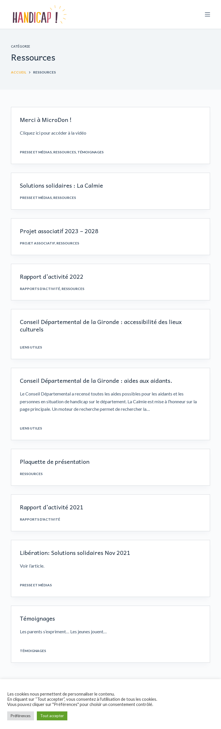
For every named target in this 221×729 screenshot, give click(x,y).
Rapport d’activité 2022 (51, 276)
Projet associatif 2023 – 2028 (59, 231)
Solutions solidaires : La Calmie (61, 185)
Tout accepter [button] (52, 715)
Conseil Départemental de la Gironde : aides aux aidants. (96, 380)
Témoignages (90, 152)
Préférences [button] (21, 715)
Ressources (64, 152)
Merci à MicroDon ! (46, 119)
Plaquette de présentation (54, 461)
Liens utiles (31, 347)
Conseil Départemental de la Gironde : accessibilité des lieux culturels (101, 325)
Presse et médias (36, 152)
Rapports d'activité (40, 289)
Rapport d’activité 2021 (51, 507)
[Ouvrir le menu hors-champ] (207, 14)
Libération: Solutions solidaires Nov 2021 (75, 552)
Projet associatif (37, 243)
